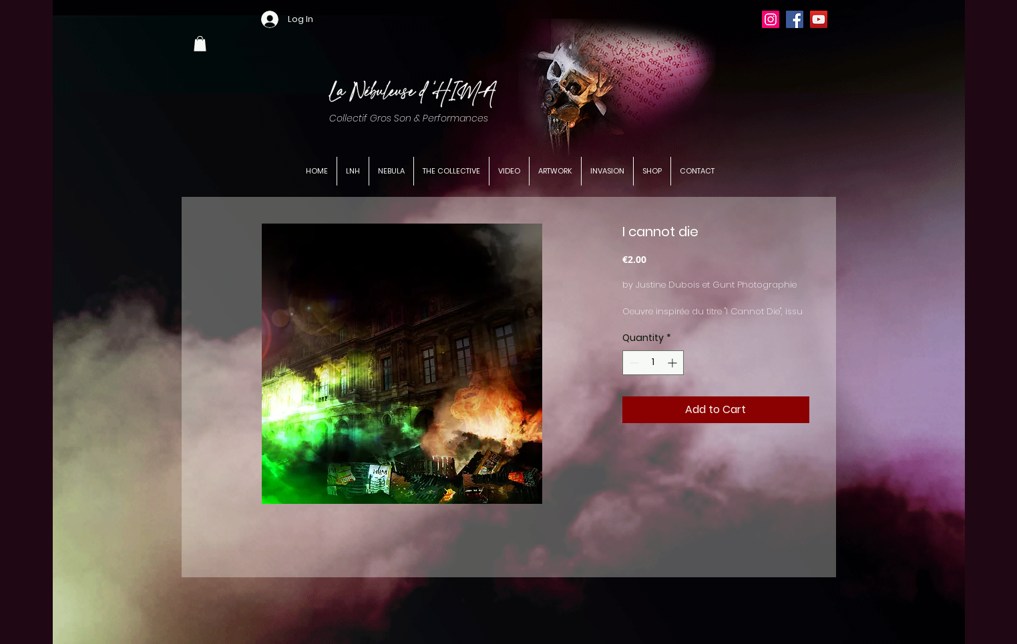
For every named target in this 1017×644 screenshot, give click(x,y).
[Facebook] (794, 19)
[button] (200, 43)
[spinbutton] (653, 362)
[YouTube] (818, 19)
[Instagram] (770, 19)
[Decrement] (632, 362)
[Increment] (673, 362)
